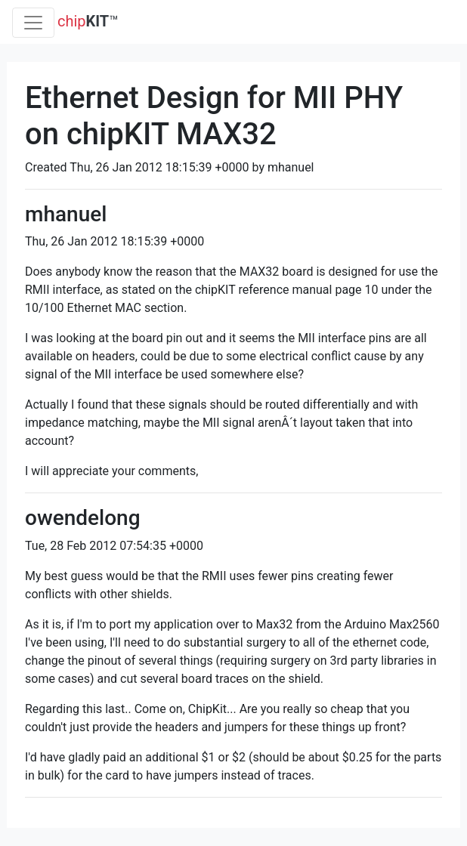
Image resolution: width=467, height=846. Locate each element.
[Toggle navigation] (33, 23)
